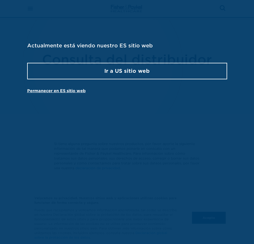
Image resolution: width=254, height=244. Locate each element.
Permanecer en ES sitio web (56, 90)
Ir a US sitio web (127, 71)
